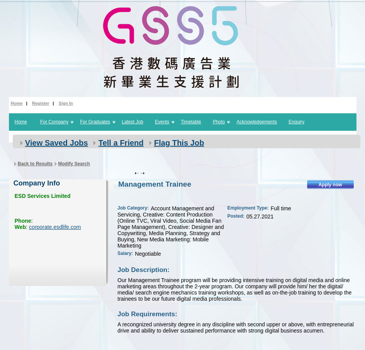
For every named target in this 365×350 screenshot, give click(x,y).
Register (40, 103)
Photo (219, 122)
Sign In (66, 103)
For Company (54, 122)
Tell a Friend (120, 143)
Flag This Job (179, 143)
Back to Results (35, 163)
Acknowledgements (256, 122)
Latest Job (132, 122)
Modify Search (74, 163)
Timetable (191, 122)
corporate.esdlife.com (55, 227)
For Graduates (95, 122)
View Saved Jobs (56, 143)
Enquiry (296, 122)
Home (17, 103)
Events (162, 122)
